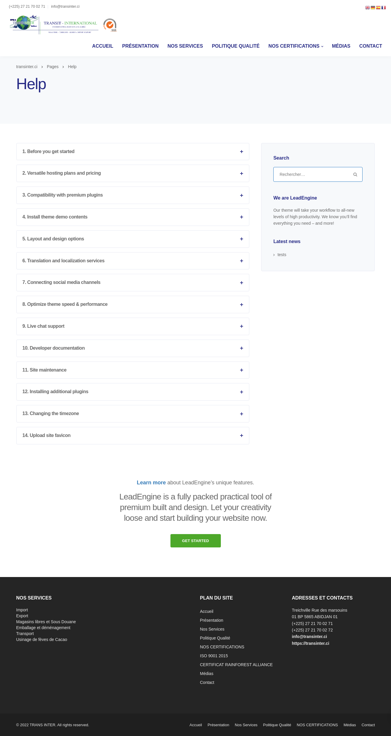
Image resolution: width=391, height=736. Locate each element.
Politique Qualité (236, 46)
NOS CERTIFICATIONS (294, 46)
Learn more (151, 483)
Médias (341, 46)
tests (281, 254)
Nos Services (185, 46)
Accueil (102, 46)
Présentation (140, 46)
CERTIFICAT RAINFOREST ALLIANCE (236, 664)
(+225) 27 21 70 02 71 (27, 6)
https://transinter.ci (310, 643)
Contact (370, 46)
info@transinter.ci (65, 6)
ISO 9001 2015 (214, 655)
